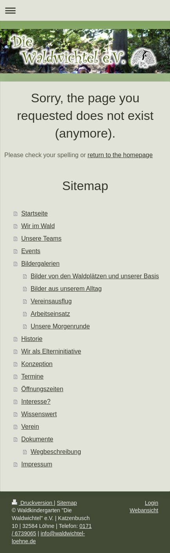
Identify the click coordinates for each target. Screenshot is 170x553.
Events (30, 251)
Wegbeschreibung (56, 451)
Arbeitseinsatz (50, 313)
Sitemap (67, 503)
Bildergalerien (40, 263)
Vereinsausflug (51, 301)
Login (151, 503)
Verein (30, 426)
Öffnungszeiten (42, 389)
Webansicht (144, 510)
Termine (32, 376)
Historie (31, 338)
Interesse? (36, 401)
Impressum (36, 464)
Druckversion (33, 503)
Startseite (34, 213)
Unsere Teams (41, 238)
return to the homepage (120, 155)
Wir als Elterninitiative (51, 351)
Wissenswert (39, 414)
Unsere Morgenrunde (60, 326)
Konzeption (36, 364)
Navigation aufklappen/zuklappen (85, 10)
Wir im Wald (38, 226)
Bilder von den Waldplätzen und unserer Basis (95, 276)
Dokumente (37, 439)
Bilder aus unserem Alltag (66, 288)
